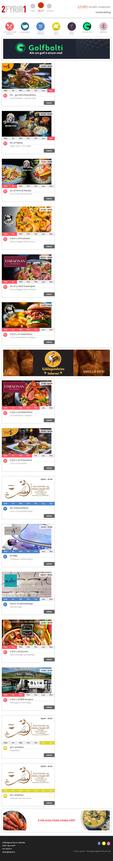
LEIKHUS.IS (103, 32)
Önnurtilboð (56, 33)
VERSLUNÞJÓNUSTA (41, 33)
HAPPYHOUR (71, 33)
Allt (41, 10)
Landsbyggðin (25, 32)
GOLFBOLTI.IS (87, 32)
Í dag (33, 11)
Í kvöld (50, 11)
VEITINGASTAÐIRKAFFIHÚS (9, 33)
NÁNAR (49, 103)
